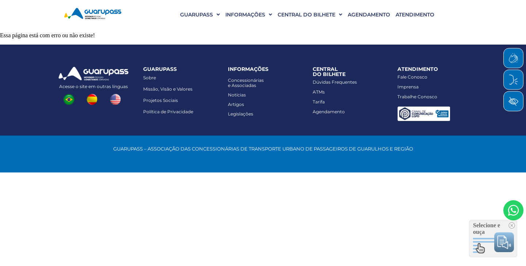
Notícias (237, 95)
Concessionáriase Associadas (246, 82)
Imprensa (408, 87)
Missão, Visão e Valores (168, 89)
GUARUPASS (200, 14)
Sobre (149, 77)
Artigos (236, 104)
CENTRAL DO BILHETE (310, 14)
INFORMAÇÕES (248, 14)
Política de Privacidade (168, 111)
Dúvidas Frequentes (335, 82)
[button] (197, 14)
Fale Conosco (412, 77)
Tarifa (319, 101)
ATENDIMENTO (415, 14)
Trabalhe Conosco (417, 96)
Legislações (240, 114)
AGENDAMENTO (369, 14)
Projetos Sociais (160, 100)
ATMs (319, 92)
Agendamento (329, 111)
